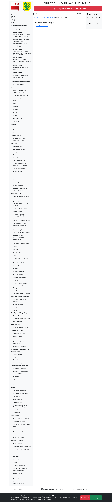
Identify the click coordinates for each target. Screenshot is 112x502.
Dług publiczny (17, 382)
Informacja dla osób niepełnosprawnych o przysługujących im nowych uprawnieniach (20, 238)
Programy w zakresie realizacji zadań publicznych (21, 450)
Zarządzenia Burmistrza (19, 421)
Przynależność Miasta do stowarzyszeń (19, 342)
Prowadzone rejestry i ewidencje (21, 293)
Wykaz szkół (16, 180)
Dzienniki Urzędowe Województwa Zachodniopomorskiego (22, 406)
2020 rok (15, 115)
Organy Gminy (17, 307)
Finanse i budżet (17, 354)
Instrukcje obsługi (17, 473)
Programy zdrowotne (18, 339)
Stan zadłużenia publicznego (20, 393)
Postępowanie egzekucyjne (20, 363)
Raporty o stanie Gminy (19, 432)
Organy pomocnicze (18, 310)
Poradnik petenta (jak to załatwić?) (46, 17)
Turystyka (15, 288)
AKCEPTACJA (85, 497)
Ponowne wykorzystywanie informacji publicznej (20, 469)
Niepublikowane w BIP (19, 476)
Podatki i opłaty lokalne (19, 263)
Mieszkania (16, 249)
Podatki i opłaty (17, 360)
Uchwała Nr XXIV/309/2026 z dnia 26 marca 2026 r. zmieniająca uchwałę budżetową (22, 75)
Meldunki (15, 246)
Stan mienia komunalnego (20, 390)
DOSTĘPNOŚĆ (17, 457)
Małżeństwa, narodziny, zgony (21, 243)
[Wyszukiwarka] (52, 14)
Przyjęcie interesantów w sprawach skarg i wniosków (20, 164)
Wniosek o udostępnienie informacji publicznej (19, 215)
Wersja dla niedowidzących (19, 25)
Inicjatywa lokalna (17, 336)
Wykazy (15, 385)
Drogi (14, 255)
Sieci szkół (16, 182)
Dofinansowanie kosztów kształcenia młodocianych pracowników (19, 225)
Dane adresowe (17, 155)
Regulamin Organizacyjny (19, 168)
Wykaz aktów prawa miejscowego (21, 418)
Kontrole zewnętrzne (18, 437)
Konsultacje (16, 268)
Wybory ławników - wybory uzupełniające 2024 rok (20, 139)
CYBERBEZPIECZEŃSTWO (20, 208)
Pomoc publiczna (17, 399)
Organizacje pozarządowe (20, 333)
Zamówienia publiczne (19, 133)
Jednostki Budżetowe (18, 315)
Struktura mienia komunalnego (21, 327)
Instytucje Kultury (17, 321)
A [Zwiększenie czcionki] (76, 17)
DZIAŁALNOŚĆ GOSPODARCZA (22, 232)
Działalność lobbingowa (19, 465)
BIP (12, 14)
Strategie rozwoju (17, 443)
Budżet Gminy (16, 376)
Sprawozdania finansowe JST (20, 368)
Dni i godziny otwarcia (18, 158)
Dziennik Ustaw (17, 412)
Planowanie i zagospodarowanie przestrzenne (21, 259)
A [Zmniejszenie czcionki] (81, 17)
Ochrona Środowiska (18, 266)
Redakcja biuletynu (18, 479)
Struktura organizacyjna (19, 160)
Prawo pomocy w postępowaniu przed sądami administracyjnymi (21, 219)
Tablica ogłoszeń (17, 146)
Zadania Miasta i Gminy (19, 304)
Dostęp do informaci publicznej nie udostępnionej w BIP (22, 482)
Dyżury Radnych (17, 171)
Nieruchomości (17, 252)
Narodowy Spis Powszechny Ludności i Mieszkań (20, 91)
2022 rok (15, 109)
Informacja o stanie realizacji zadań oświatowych (20, 189)
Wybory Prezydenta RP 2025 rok (21, 196)
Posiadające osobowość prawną (21, 318)
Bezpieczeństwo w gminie (19, 277)
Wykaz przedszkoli (18, 185)
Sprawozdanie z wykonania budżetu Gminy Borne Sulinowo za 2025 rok (22, 60)
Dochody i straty (17, 396)
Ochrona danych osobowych (20, 459)
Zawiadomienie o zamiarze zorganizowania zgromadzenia (21, 284)
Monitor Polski (16, 410)
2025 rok (15, 101)
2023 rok (15, 106)
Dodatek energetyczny (19, 230)
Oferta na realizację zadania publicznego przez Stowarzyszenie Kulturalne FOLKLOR (22, 52)
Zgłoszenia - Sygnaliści (19, 174)
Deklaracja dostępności (18, 17)
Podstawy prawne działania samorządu (20, 300)
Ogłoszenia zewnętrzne (19, 149)
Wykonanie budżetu (18, 379)
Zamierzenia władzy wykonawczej (22, 446)
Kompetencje (16, 357)
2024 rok (15, 104)
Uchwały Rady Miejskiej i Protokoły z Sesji (22, 425)
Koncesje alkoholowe (18, 271)
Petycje (15, 462)
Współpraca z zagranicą (19, 346)
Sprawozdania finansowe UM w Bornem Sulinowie (21, 372)
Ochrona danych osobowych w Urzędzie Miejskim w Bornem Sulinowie (21, 203)
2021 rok (15, 112)
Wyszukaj (78, 13)
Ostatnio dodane (16, 30)
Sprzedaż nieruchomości (19, 130)
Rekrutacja (16, 121)
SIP (12, 22)
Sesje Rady (14, 20)
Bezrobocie (16, 280)
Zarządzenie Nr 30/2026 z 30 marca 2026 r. (20, 67)
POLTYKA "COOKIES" (96, 497)
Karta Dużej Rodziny (18, 84)
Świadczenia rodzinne (18, 274)
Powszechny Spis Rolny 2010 (20, 95)
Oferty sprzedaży (17, 127)
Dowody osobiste (17, 211)
